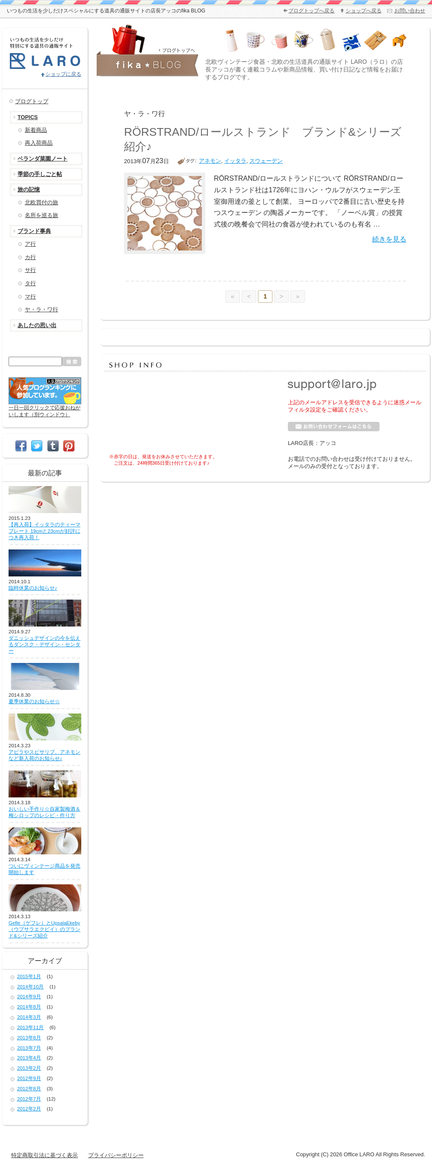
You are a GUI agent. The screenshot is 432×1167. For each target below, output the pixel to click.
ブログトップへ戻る (311, 11)
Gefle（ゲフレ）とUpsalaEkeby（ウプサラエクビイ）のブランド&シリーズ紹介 (44, 929)
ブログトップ (31, 101)
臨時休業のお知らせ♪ (33, 588)
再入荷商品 (39, 143)
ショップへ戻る (364, 11)
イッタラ (235, 161)
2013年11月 (30, 1027)
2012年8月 (29, 1088)
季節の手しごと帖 (40, 174)
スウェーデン (266, 161)
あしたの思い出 (37, 325)
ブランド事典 (34, 231)
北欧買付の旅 (41, 202)
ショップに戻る (63, 74)
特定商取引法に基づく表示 (44, 1155)
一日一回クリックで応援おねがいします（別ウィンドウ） (45, 408)
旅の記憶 (29, 189)
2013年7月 (29, 1048)
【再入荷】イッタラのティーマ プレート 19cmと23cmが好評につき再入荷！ (44, 531)
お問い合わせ (409, 11)
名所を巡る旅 (41, 215)
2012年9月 (29, 1078)
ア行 (30, 244)
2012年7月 (29, 1098)
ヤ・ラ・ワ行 (41, 309)
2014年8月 (29, 1006)
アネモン (210, 161)
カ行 (30, 257)
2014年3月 (29, 1017)
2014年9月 (29, 996)
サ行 (30, 270)
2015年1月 (29, 976)
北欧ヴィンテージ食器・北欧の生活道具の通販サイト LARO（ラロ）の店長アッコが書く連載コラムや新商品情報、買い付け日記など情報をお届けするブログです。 (304, 69)
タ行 (30, 283)
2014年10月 (30, 986)
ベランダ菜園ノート (43, 158)
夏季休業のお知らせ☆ (34, 701)
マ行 (30, 296)
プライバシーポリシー (116, 1155)
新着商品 (36, 130)
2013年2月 (29, 1068)
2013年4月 (29, 1057)
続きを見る (389, 239)
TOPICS (28, 117)
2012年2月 (29, 1108)
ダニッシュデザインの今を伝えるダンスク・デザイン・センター (44, 645)
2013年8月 (29, 1037)
